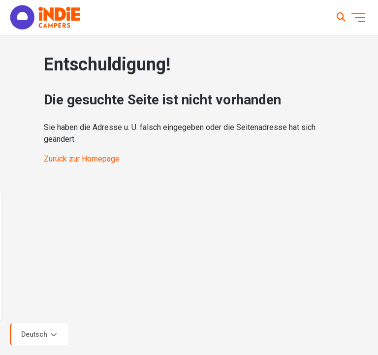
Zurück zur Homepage (82, 158)
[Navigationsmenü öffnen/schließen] (358, 17)
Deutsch (40, 335)
